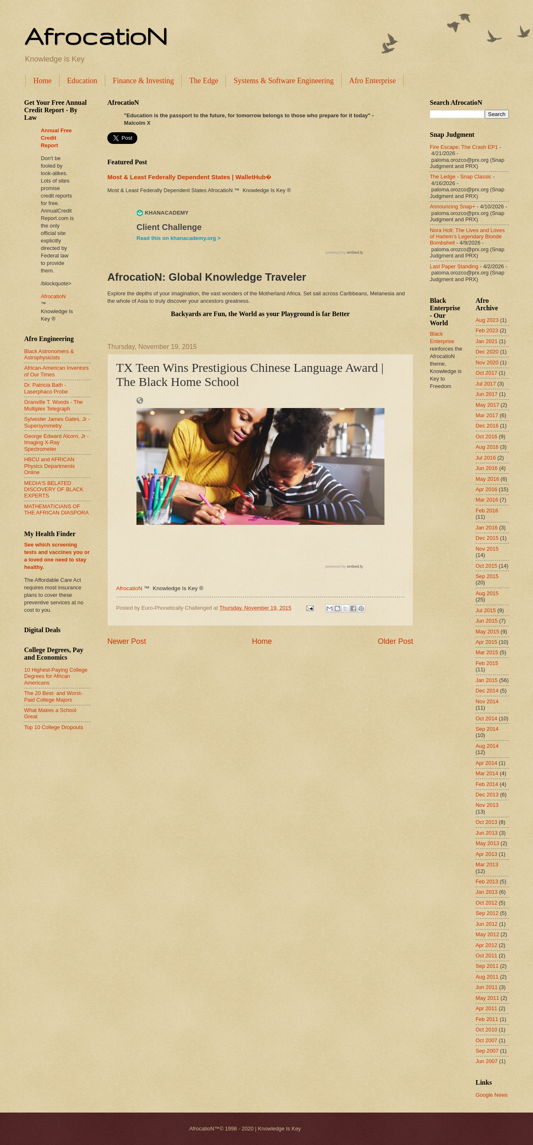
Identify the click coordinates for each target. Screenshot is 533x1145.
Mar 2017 (487, 415)
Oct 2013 (486, 822)
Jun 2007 (487, 1061)
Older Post (395, 641)
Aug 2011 (487, 977)
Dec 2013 (487, 794)
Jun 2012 (487, 924)
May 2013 (487, 843)
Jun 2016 (487, 468)
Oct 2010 (486, 1029)
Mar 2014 (487, 773)
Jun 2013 (487, 833)
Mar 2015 (487, 652)
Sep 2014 (487, 729)
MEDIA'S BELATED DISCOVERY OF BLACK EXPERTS (54, 489)
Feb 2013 (487, 881)
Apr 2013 (486, 854)
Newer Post (126, 641)
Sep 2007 (487, 1051)
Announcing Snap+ (452, 206)
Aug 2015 (487, 593)
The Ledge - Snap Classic (460, 176)
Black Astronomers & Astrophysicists (49, 354)
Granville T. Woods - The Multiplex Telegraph (53, 405)
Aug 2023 (487, 320)
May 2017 (487, 405)
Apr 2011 (486, 1008)
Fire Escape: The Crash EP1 (464, 147)
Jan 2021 (487, 341)
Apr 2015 (486, 642)
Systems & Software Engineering (283, 81)
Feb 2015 (487, 663)
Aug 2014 (487, 746)
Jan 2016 (487, 527)
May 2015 (487, 631)
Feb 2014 (487, 784)
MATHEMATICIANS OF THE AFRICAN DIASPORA (56, 509)
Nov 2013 (487, 805)
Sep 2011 (487, 966)
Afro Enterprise (372, 81)
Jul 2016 (486, 458)
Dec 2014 (487, 690)
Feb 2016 (487, 510)
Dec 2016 (487, 426)
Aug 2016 (487, 447)
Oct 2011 (486, 955)
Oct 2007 (486, 1040)
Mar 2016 (487, 500)
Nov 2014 (487, 701)
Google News (492, 1095)
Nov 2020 (487, 362)
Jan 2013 (487, 892)
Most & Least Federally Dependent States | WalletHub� (189, 177)
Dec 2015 (487, 538)
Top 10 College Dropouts (53, 727)
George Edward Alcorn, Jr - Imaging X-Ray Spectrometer (56, 442)
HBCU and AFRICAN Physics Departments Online (49, 465)
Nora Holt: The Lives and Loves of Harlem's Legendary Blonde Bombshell (467, 236)
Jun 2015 (487, 621)
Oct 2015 (486, 566)
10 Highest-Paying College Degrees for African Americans (55, 676)
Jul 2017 (486, 384)
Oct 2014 (486, 718)
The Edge (203, 81)
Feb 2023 (487, 330)
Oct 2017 (486, 373)
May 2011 (487, 998)
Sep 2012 (487, 913)
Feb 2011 (487, 1019)
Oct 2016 (486, 436)
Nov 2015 (487, 549)
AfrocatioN (95, 36)
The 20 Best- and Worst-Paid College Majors (53, 696)
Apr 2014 (486, 763)
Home (42, 81)
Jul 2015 (486, 610)
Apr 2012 (486, 945)
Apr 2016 (486, 489)
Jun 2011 (487, 987)
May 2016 (487, 479)
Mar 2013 (487, 864)
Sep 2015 (487, 576)
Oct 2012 (486, 903)
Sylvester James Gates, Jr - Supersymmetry (57, 422)
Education (82, 81)
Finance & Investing (143, 81)
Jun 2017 (487, 394)
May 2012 (487, 934)
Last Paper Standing (454, 266)
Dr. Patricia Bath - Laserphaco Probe (46, 388)
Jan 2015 (487, 680)
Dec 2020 (487, 352)
